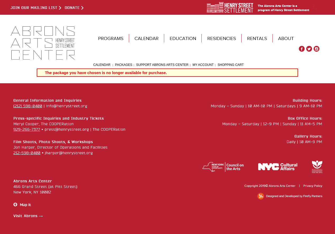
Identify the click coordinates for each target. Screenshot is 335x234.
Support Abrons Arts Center (162, 65)
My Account (203, 65)
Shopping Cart (231, 65)
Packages (123, 65)
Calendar (101, 65)
